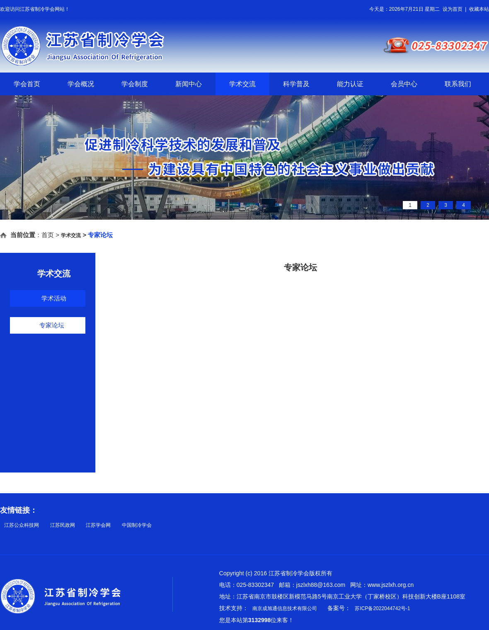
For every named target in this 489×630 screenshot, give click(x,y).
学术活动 (53, 298)
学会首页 (27, 83)
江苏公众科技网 (21, 525)
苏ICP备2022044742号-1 (382, 608)
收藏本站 (479, 9)
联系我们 (458, 83)
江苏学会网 (98, 525)
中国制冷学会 (137, 525)
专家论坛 (51, 325)
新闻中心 (188, 83)
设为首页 (452, 9)
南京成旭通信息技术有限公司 (284, 608)
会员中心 (404, 83)
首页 (47, 234)
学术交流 (242, 83)
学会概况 (81, 83)
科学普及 (296, 83)
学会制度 (134, 83)
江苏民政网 (62, 525)
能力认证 (350, 83)
